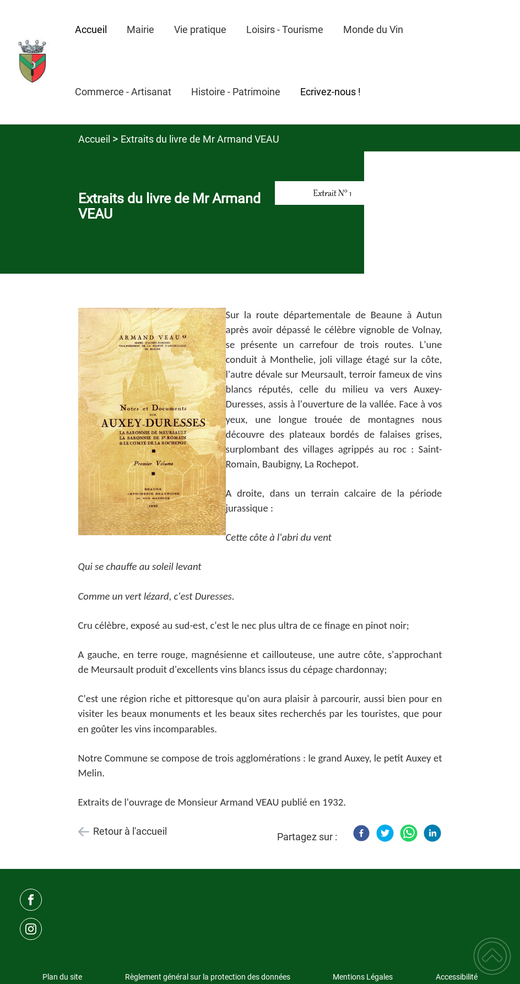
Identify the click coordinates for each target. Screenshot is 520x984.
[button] (492, 956)
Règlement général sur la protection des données (207, 976)
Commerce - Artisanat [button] (123, 91)
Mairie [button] (140, 29)
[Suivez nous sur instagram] (31, 929)
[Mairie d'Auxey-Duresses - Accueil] (32, 62)
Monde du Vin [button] (373, 29)
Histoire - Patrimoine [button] (235, 91)
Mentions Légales (363, 976)
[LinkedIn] (432, 833)
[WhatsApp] (408, 833)
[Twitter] (385, 833)
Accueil (94, 139)
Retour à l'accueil (130, 831)
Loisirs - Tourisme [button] (284, 29)
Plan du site (62, 976)
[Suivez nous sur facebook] (31, 900)
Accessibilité (457, 976)
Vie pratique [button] (200, 29)
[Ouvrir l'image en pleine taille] (335, 193)
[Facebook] (361, 833)
